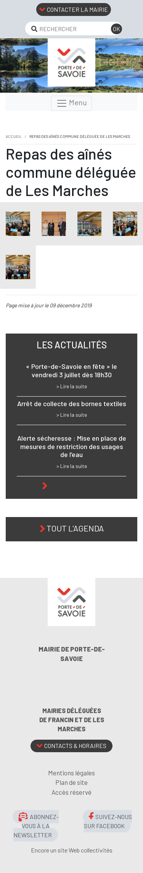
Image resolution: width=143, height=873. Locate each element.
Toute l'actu (75, 485)
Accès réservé (71, 792)
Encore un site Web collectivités (71, 850)
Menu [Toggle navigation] (71, 103)
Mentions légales (71, 773)
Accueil (14, 136)
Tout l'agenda (75, 528)
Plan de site (71, 782)
